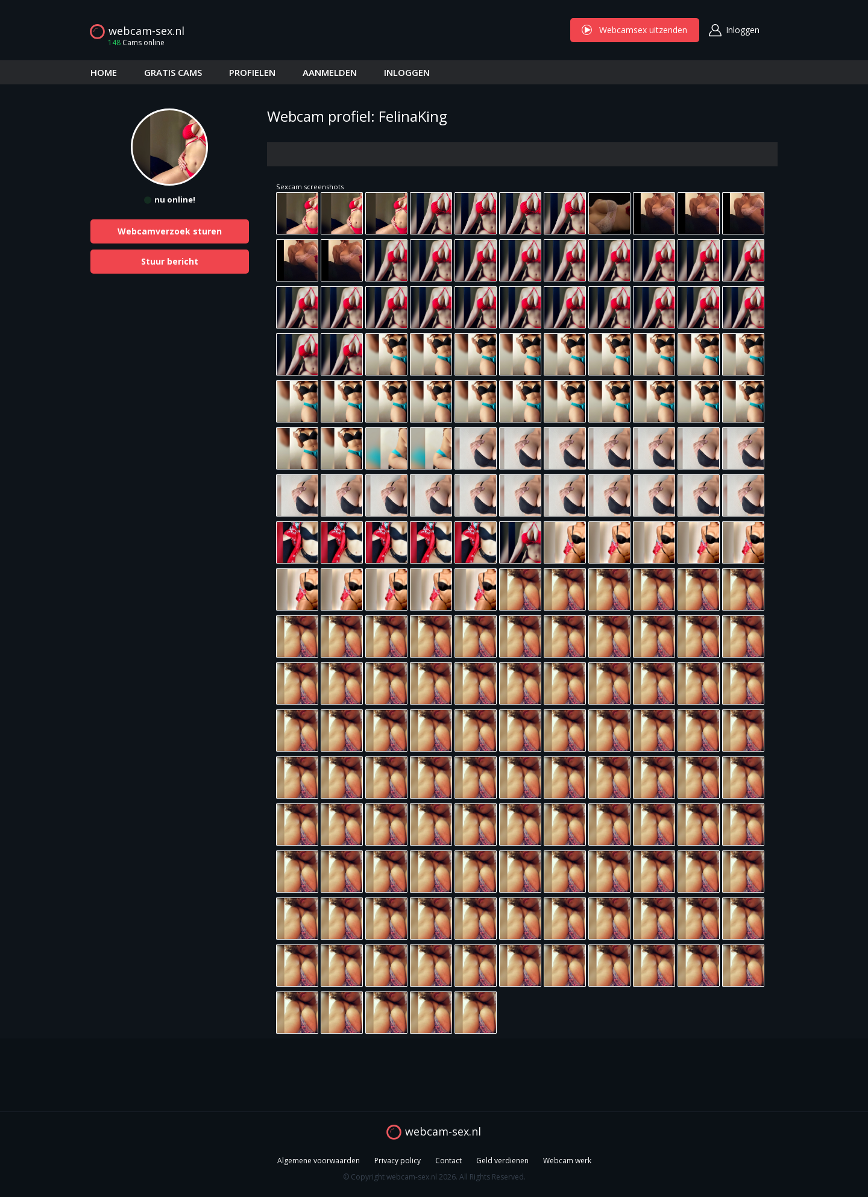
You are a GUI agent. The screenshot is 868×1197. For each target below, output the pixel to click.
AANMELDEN (330, 72)
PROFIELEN (252, 72)
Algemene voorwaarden (318, 1160)
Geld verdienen (502, 1160)
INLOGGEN (407, 72)
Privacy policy (397, 1160)
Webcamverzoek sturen (170, 231)
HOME (103, 72)
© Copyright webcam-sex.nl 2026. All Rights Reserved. (434, 1177)
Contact (448, 1160)
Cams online (133, 42)
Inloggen (743, 30)
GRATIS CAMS (173, 72)
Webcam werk (567, 1160)
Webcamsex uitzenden (634, 30)
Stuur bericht (169, 261)
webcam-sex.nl (146, 31)
